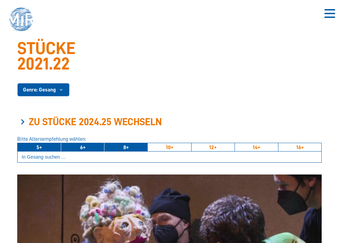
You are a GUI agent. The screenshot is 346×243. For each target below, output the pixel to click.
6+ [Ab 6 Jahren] (82, 147)
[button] (24, 20)
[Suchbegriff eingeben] (169, 157)
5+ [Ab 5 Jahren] (39, 147)
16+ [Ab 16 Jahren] (300, 147)
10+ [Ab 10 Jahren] (169, 147)
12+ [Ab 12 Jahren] (213, 147)
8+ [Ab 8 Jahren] (126, 147)
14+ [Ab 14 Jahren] (256, 147)
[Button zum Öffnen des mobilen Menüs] (329, 13)
